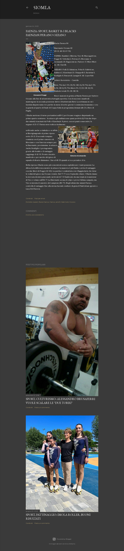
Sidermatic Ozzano (68, 202)
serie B (58, 202)
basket (35, 202)
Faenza (52, 202)
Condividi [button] (29, 198)
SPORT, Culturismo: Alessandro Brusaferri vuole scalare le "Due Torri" (60, 401)
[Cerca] (96, 7)
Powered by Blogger (62, 539)
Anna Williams (69, 544)
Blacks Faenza (44, 202)
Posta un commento (35, 215)
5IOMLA (42, 7)
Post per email (39, 198)
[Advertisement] (62, 239)
